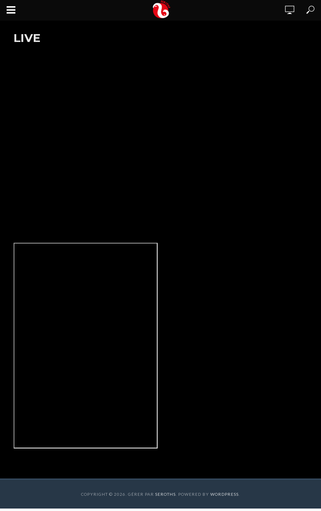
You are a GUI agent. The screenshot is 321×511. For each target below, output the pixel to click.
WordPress (224, 494)
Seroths (165, 494)
